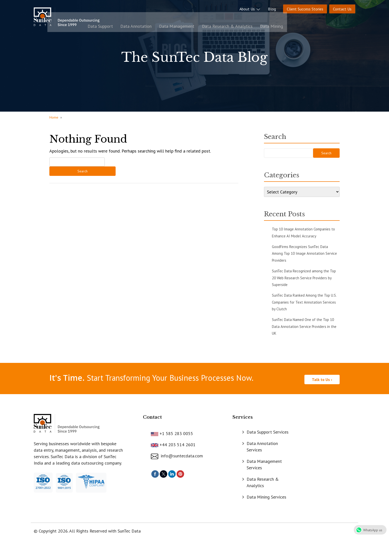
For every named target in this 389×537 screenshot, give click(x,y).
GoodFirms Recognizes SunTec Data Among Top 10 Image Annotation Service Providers (304, 253)
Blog (272, 7)
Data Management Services (264, 462)
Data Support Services (268, 430)
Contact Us (342, 7)
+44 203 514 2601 (176, 442)
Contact (152, 415)
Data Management (254, 18)
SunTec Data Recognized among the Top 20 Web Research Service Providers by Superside (304, 278)
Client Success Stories (305, 7)
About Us (250, 7)
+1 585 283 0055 (175, 431)
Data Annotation (216, 18)
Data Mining (343, 18)
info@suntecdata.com (177, 454)
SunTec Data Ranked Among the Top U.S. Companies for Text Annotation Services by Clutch (304, 302)
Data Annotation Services (262, 444)
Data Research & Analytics (302, 18)
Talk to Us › (322, 377)
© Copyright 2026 (51, 529)
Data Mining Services (266, 495)
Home (53, 117)
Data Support (183, 18)
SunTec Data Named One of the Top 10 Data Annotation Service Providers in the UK (304, 326)
